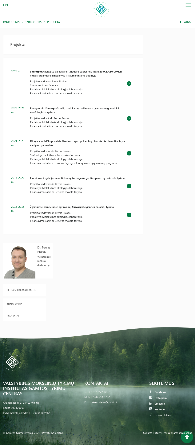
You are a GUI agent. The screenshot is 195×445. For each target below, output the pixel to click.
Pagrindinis (11, 22)
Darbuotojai (33, 22)
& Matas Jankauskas (180, 433)
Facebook (157, 392)
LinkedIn (157, 403)
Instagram (158, 398)
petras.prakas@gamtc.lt (22, 289)
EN (5, 4)
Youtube (157, 409)
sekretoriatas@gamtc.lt (103, 402)
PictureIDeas (160, 433)
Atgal (186, 22)
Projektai (13, 315)
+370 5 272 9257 (99, 392)
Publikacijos (14, 304)
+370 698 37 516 (101, 397)
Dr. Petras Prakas (43, 249)
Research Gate (160, 415)
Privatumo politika (52, 433)
